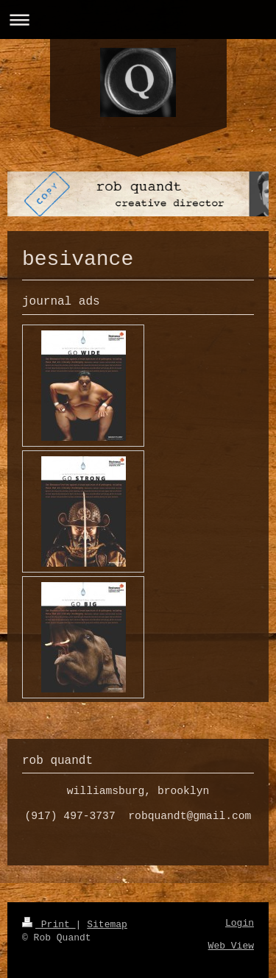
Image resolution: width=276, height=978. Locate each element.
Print (49, 924)
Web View (231, 946)
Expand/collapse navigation (138, 19)
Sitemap (107, 924)
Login (239, 923)
